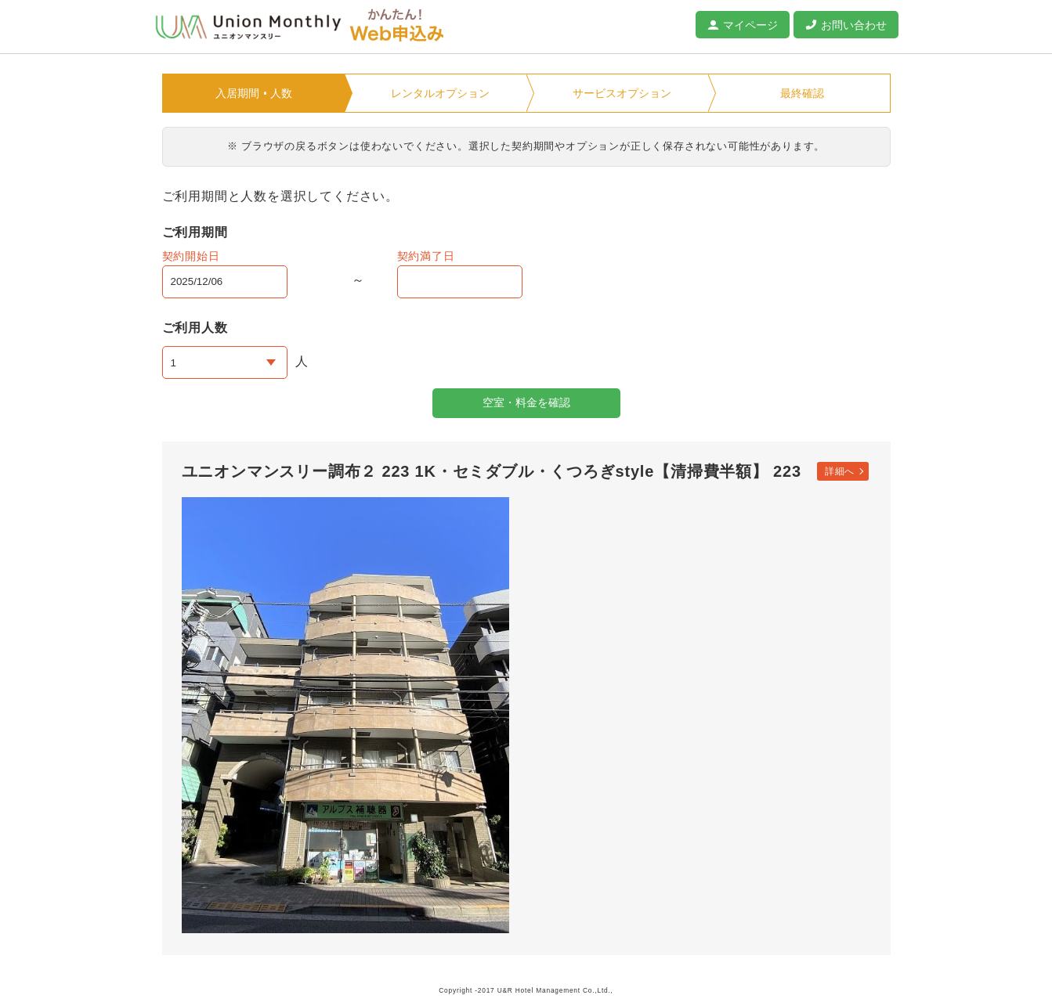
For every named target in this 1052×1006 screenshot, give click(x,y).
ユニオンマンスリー (248, 27)
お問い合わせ (854, 25)
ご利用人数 (195, 327)
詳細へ (840, 471)
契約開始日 (191, 256)
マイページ (750, 25)
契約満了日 (426, 256)
